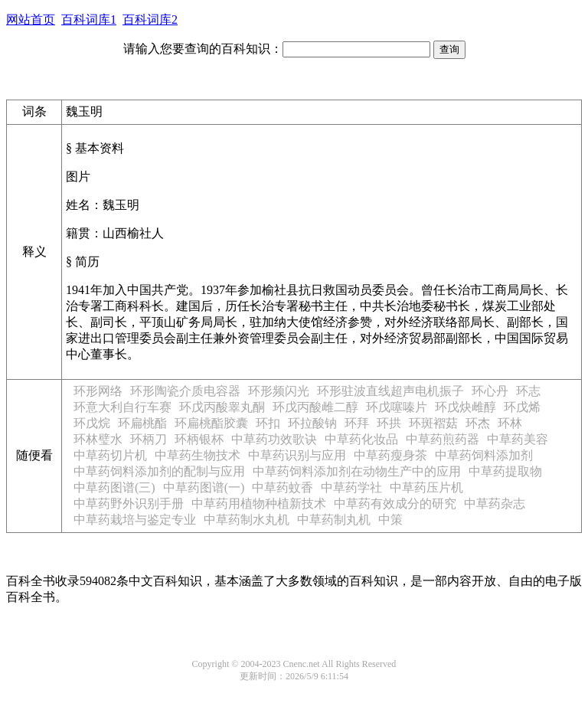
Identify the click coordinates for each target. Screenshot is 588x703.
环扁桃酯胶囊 (211, 423)
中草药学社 (351, 487)
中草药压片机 (426, 487)
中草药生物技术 (197, 455)
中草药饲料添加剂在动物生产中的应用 (357, 471)
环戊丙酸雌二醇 (315, 407)
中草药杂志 (494, 503)
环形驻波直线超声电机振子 (390, 390)
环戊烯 (522, 407)
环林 (510, 423)
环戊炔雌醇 (465, 407)
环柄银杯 (199, 439)
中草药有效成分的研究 (395, 503)
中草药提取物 (505, 471)
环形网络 (98, 390)
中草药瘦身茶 (390, 455)
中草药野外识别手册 (129, 503)
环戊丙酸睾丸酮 (222, 407)
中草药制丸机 (334, 519)
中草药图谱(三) (114, 487)
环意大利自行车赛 (123, 407)
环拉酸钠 (312, 423)
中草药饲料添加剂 (484, 455)
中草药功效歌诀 (274, 439)
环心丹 (490, 390)
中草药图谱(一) (204, 487)
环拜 (357, 423)
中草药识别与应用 (297, 455)
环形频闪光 (278, 390)
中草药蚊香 (282, 487)
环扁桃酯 (142, 423)
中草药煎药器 (442, 439)
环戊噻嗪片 (396, 407)
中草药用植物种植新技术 (258, 503)
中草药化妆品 (361, 439)
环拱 (389, 423)
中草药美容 (517, 439)
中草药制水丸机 (246, 519)
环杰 (478, 423)
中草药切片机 (110, 455)
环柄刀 (148, 439)
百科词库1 (88, 19)
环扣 (268, 423)
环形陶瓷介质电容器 (185, 390)
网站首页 (30, 19)
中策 (390, 519)
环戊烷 (92, 423)
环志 (528, 390)
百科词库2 (150, 19)
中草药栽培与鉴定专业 (135, 519)
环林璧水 (98, 439)
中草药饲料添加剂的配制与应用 (159, 471)
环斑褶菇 (433, 423)
